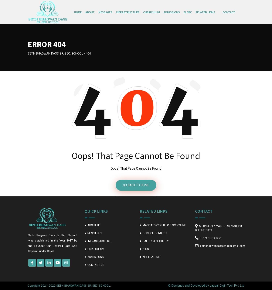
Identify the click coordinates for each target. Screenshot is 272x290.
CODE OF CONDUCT (155, 233)
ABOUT (90, 12)
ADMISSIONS (172, 12)
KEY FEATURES (152, 257)
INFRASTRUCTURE (127, 12)
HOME (78, 12)
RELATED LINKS (205, 12)
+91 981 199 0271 (211, 238)
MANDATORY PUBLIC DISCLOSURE (164, 225)
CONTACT (229, 12)
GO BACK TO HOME (136, 185)
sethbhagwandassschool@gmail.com (222, 245)
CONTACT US (95, 265)
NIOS (146, 249)
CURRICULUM (151, 12)
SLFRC (188, 12)
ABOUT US (93, 225)
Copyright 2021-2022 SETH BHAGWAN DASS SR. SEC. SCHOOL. (70, 286)
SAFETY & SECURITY (156, 241)
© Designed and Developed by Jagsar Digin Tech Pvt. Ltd (206, 286)
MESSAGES (105, 12)
